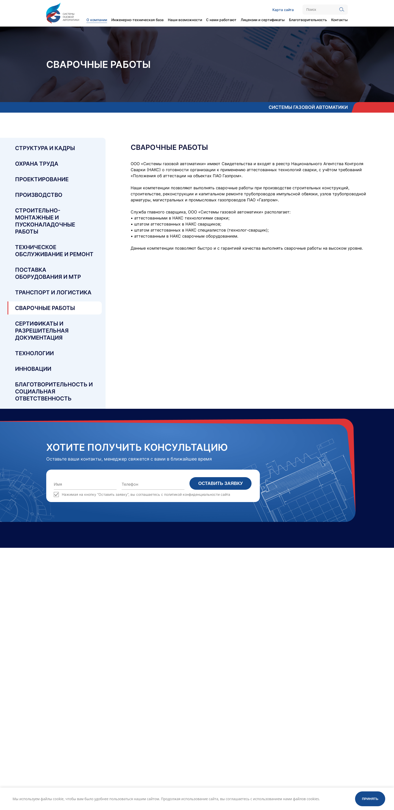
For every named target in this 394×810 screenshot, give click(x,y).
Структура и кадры (45, 148)
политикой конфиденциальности (192, 494)
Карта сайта (283, 10)
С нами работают (221, 20)
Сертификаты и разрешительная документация (42, 330)
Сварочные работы (45, 308)
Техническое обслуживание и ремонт (54, 250)
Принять (370, 799)
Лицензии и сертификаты (263, 20)
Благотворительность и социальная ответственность (54, 391)
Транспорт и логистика (53, 292)
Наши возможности (185, 20)
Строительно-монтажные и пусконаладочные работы (45, 221)
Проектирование (42, 179)
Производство (38, 195)
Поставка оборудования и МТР (48, 273)
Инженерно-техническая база (137, 20)
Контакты (339, 20)
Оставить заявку (220, 483)
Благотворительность (308, 20)
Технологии (34, 353)
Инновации (33, 369)
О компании (96, 20)
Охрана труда (36, 163)
